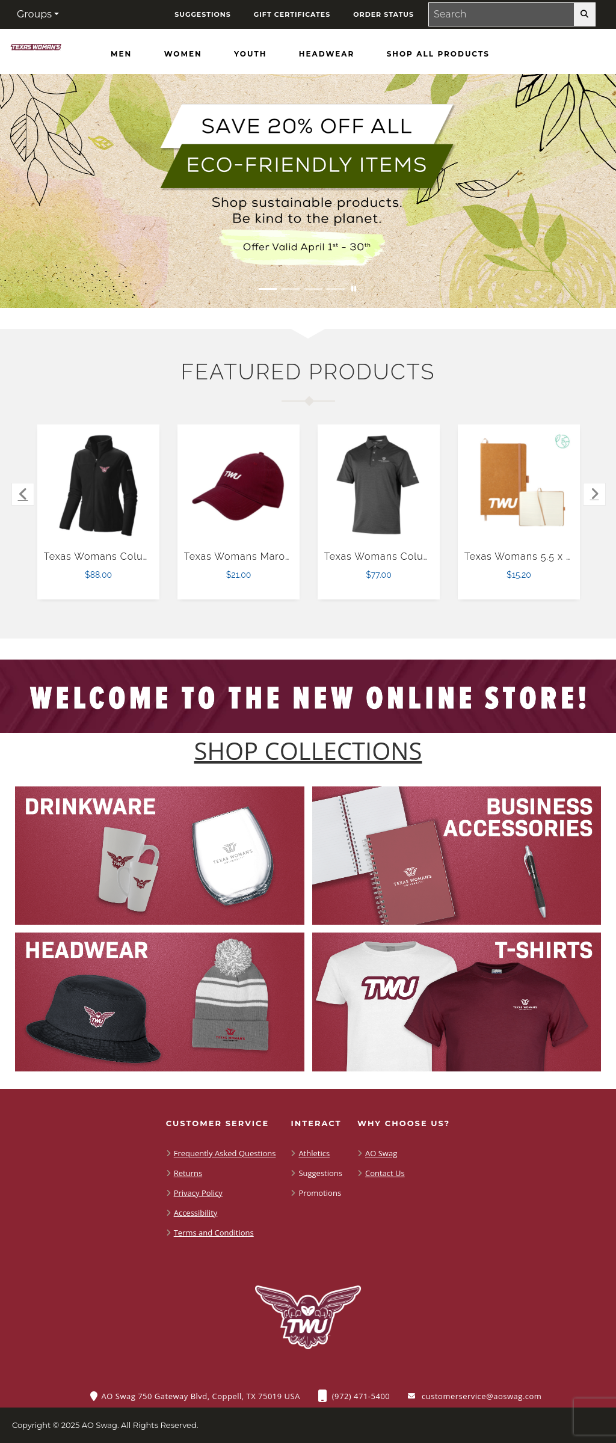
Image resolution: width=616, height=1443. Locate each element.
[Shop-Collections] (308, 751)
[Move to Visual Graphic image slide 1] (268, 289)
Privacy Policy (198, 1192)
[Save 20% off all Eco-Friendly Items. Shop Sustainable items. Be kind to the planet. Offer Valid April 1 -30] (308, 191)
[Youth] (250, 54)
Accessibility (196, 1212)
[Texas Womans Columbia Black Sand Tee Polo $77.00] (379, 486)
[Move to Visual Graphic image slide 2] (291, 289)
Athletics (314, 1153)
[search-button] (584, 14)
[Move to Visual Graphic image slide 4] (336, 289)
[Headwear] (326, 54)
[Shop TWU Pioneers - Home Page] (36, 49)
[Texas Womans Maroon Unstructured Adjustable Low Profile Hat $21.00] (239, 486)
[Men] (121, 54)
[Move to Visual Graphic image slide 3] (313, 289)
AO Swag (381, 1153)
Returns (188, 1173)
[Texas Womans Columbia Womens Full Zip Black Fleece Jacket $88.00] (98, 486)
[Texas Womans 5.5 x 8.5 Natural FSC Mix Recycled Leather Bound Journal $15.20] (519, 486)
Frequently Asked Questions (225, 1153)
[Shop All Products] (438, 54)
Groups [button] (34, 14)
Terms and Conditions (214, 1232)
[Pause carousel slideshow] (354, 289)
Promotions (319, 1192)
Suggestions (320, 1173)
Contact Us (385, 1173)
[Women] (183, 54)
